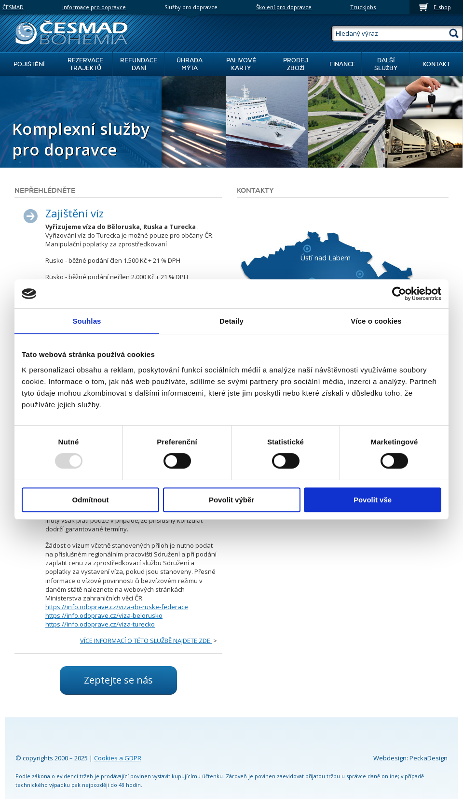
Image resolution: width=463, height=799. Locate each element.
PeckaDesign (428, 758)
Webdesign (390, 758)
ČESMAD (13, 7)
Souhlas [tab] (86, 321)
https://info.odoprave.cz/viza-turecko (100, 624)
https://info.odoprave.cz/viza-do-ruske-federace (116, 606)
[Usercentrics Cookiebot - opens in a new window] (399, 293)
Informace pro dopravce (94, 7)
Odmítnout (90, 500)
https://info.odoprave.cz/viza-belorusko (104, 615)
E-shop (442, 7)
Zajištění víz (74, 213)
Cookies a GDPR (117, 758)
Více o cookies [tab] (376, 321)
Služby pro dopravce (191, 7)
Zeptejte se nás (118, 679)
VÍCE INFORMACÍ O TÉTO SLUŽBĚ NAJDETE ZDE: (146, 640)
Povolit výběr (231, 500)
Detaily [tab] (231, 321)
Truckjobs (363, 7)
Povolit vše (373, 500)
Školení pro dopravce (284, 7)
